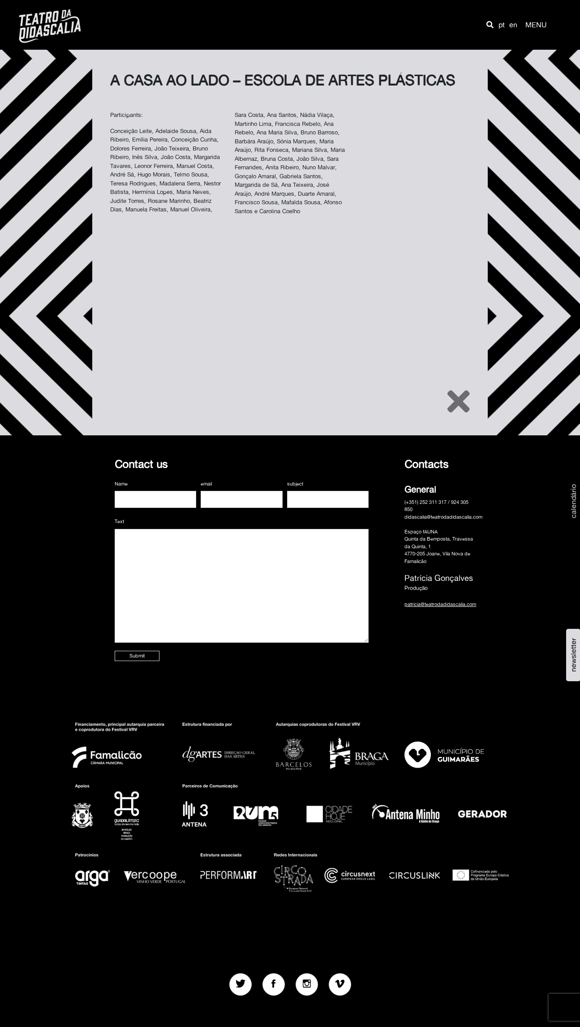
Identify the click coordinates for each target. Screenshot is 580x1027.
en (513, 25)
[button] (490, 25)
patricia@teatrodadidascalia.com (440, 604)
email (206, 483)
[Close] (458, 401)
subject (295, 483)
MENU (536, 25)
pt (501, 25)
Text (119, 521)
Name (121, 483)
